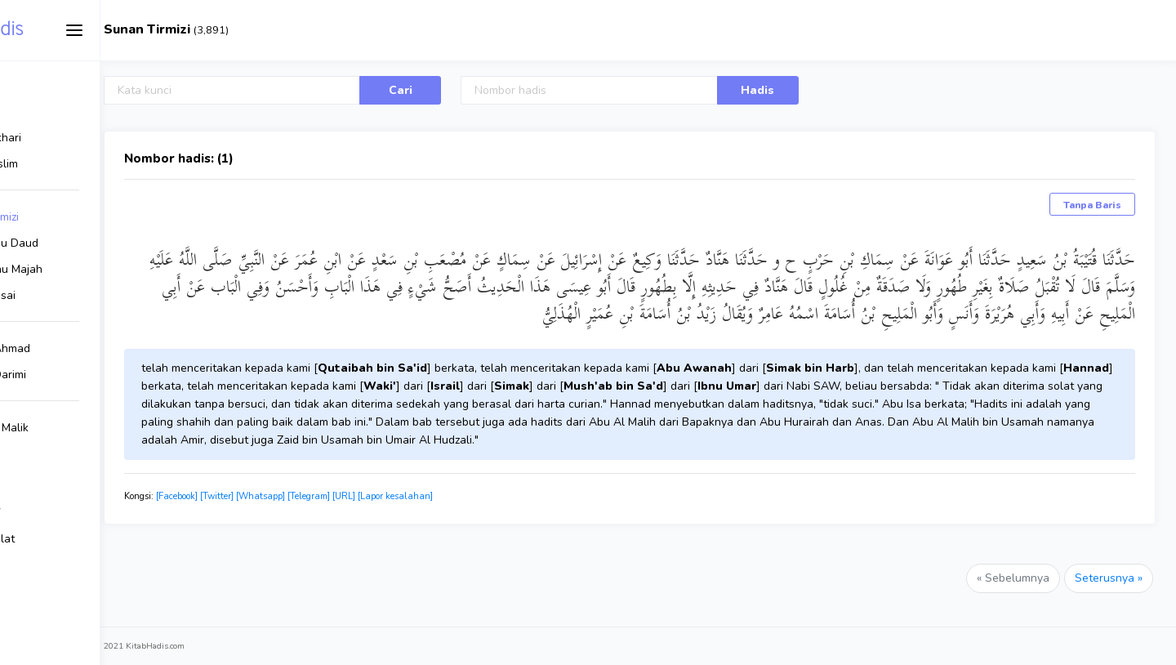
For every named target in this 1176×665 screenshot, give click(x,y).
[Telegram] (421, 496)
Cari (476, 90)
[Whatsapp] (373, 496)
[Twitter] (329, 496)
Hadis (795, 90)
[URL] (456, 496)
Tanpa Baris (1092, 205)
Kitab (69, 30)
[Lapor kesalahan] (508, 496)
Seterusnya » (1109, 578)
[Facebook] (289, 496)
